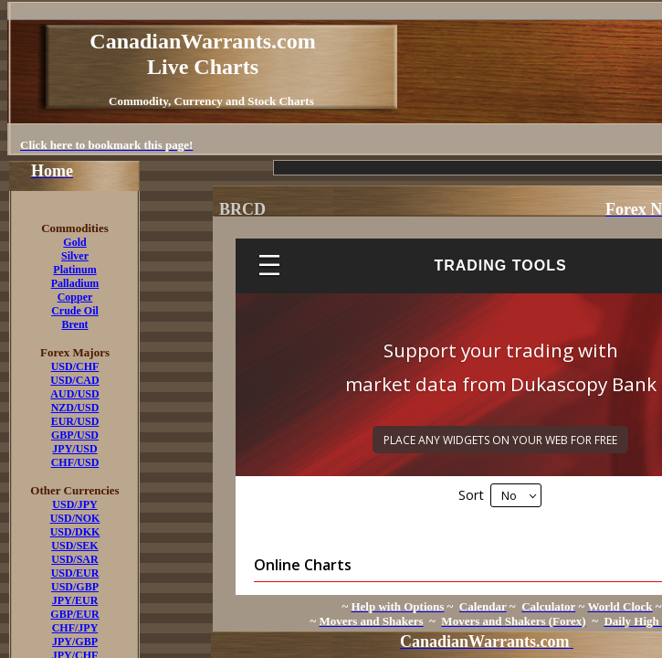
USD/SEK (74, 545)
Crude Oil (75, 310)
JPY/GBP (75, 641)
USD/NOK (75, 518)
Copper (75, 297)
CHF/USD (75, 462)
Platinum (74, 269)
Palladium (75, 283)
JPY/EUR (75, 600)
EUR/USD (75, 421)
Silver (75, 255)
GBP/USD (75, 435)
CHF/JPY (75, 627)
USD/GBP (75, 586)
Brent (74, 324)
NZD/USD (75, 407)
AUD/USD (74, 393)
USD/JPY (74, 504)
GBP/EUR (74, 614)
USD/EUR (75, 573)
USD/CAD (74, 380)
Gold (74, 242)
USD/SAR (74, 559)
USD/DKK (75, 531)
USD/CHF (75, 366)
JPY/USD (74, 448)
